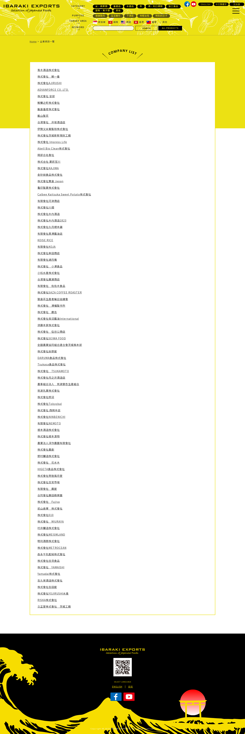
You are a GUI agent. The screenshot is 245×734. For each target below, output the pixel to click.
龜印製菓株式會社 (48, 187)
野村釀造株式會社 (48, 456)
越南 (113, 22)
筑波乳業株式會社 (48, 390)
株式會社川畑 (45, 207)
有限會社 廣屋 (47, 489)
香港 (139, 22)
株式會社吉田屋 (47, 587)
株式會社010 (45, 515)
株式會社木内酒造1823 (51, 220)
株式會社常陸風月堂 (50, 476)
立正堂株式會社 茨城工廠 (54, 606)
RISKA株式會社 (47, 600)
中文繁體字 (221, 4)
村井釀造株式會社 (48, 528)
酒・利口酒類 (155, 6)
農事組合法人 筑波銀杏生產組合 (58, 384)
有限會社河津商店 (48, 201)
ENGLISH (205, 4)
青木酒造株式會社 (48, 70)
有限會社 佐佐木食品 (51, 286)
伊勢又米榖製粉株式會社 (52, 129)
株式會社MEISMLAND (51, 534)
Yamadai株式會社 (48, 574)
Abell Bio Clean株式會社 (53, 148)
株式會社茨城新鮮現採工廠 (54, 135)
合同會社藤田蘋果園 (50, 495)
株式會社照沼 (45, 397)
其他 (118, 10)
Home (33, 41)
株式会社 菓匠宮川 (49, 161)
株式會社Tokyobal (49, 404)
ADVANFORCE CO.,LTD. (53, 89)
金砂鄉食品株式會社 (50, 174)
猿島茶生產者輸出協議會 (52, 299)
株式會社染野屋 (47, 351)
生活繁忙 (116, 15)
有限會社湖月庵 (47, 259)
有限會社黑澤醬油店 (50, 233)
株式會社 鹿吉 (47, 312)
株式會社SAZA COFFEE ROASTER (59, 292)
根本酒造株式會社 (48, 430)
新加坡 (99, 22)
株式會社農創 (45, 449)
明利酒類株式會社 (48, 541)
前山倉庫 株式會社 (50, 508)
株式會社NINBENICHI (51, 417)
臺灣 (152, 22)
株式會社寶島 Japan (50, 181)
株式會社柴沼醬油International (58, 318)
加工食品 (173, 6)
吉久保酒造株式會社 (50, 580)
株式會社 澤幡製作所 (51, 305)
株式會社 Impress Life (52, 142)
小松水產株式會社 (48, 273)
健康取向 (100, 15)
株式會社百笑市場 (48, 482)
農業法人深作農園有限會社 (54, 443)
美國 (126, 22)
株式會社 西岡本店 (49, 410)
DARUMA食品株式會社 (51, 358)
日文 (130, 686)
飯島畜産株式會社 (48, 109)
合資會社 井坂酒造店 (51, 122)
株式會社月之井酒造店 (51, 377)
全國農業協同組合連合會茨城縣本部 (59, 345)
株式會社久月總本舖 (50, 227)
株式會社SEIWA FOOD (51, 338)
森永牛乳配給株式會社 (51, 554)
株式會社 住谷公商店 (51, 331)
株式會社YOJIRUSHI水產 (53, 593)
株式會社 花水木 (48, 462)
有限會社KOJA (46, 246)
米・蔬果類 (101, 6)
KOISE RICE (45, 240)
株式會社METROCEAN (51, 548)
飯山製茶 (43, 116)
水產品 (130, 6)
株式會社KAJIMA (48, 168)
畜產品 (117, 6)
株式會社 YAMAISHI (50, 567)
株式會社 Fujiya (48, 502)
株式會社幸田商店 (48, 253)
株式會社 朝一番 (48, 76)
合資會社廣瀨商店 (48, 279)
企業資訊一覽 (47, 41)
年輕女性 (144, 15)
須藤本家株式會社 (48, 325)
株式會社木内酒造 (48, 214)
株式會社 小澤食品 (50, 266)
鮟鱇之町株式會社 (48, 103)
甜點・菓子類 (102, 10)
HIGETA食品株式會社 (51, 469)
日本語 (236, 4)
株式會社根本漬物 (48, 436)
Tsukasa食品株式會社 (51, 364)
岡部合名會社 (45, 155)
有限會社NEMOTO (49, 423)
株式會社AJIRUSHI (49, 83)
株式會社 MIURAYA (50, 521)
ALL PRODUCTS (170, 28)
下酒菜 (130, 15)
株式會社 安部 (46, 96)
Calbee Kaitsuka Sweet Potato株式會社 (64, 194)
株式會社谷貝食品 (48, 561)
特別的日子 (161, 15)
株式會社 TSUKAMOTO (53, 371)
